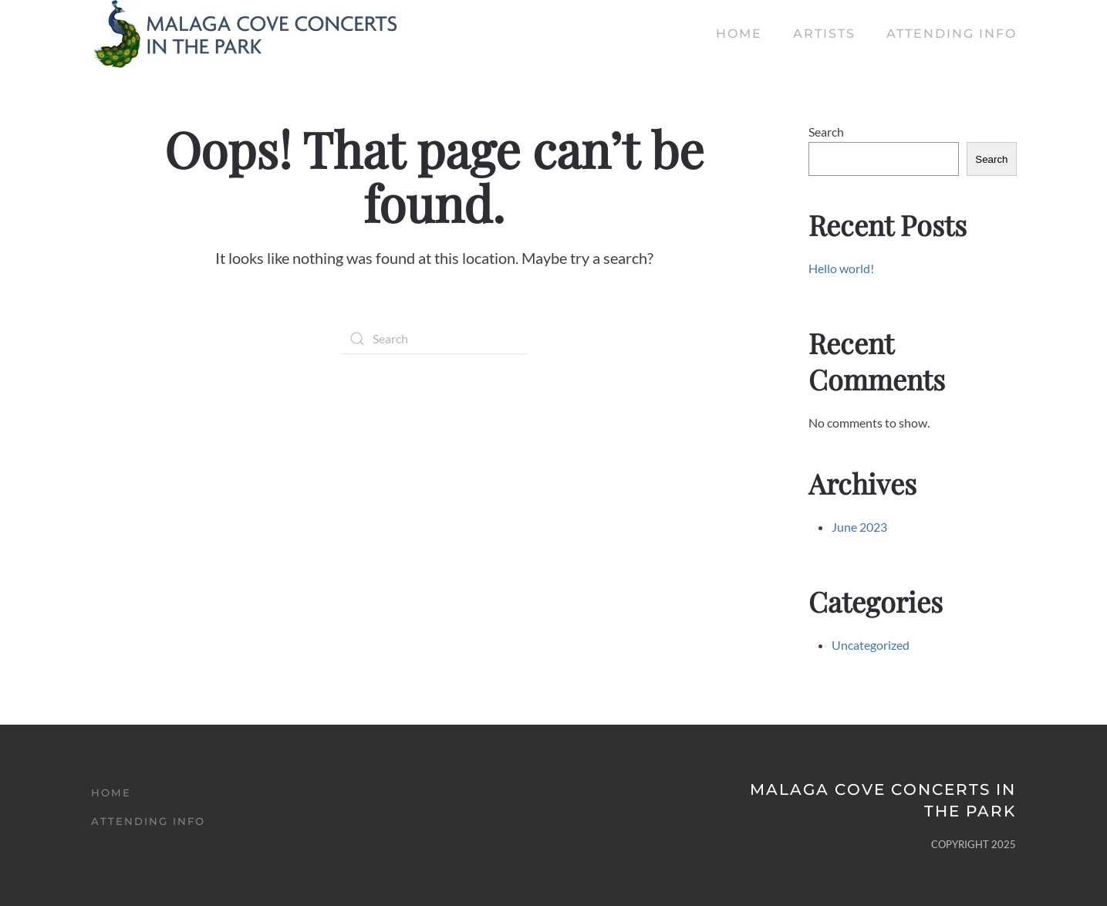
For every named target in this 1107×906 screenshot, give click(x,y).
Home (739, 33)
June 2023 (859, 526)
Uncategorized (871, 644)
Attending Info (951, 33)
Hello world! (841, 268)
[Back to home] (245, 34)
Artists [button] (824, 33)
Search (826, 131)
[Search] (434, 338)
